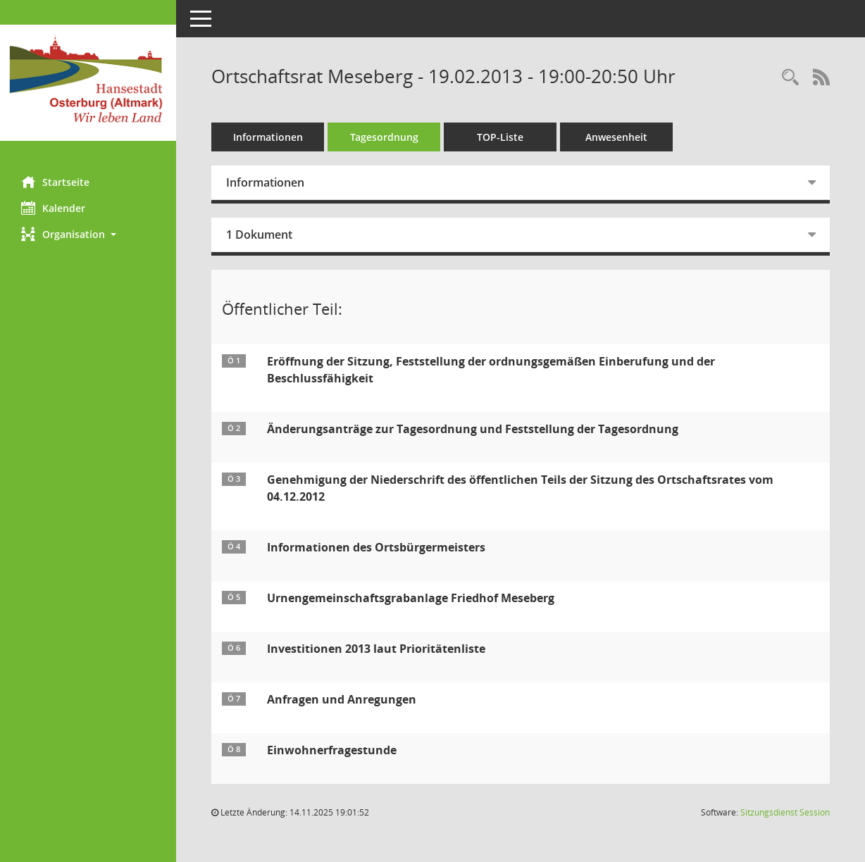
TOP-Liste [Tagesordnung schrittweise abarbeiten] (500, 137)
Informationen (268, 137)
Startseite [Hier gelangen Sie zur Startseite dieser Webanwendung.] (55, 182)
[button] (88, 234)
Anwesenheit (616, 137)
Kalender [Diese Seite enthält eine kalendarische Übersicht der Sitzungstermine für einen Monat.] (53, 208)
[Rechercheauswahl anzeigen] (790, 77)
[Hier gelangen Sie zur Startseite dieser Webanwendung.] (88, 83)
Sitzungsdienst (785, 812)
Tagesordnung (384, 137)
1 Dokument (259, 234)
